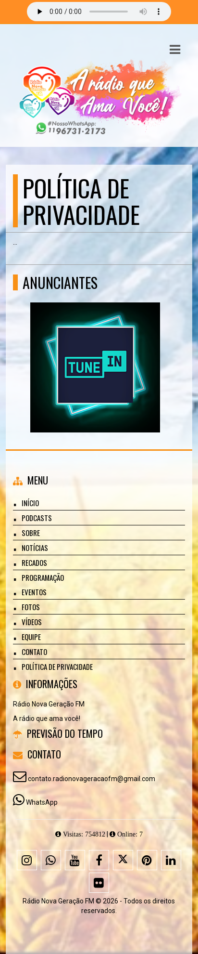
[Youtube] (75, 860)
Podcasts (37, 517)
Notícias (35, 547)
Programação (43, 577)
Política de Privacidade (57, 666)
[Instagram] (27, 860)
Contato (34, 651)
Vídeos (32, 621)
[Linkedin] (171, 860)
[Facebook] (99, 860)
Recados (34, 562)
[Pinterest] (147, 860)
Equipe (31, 636)
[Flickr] (99, 883)
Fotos (31, 606)
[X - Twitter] (123, 860)
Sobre (31, 532)
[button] (175, 49)
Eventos (34, 592)
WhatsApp (42, 802)
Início (30, 502)
